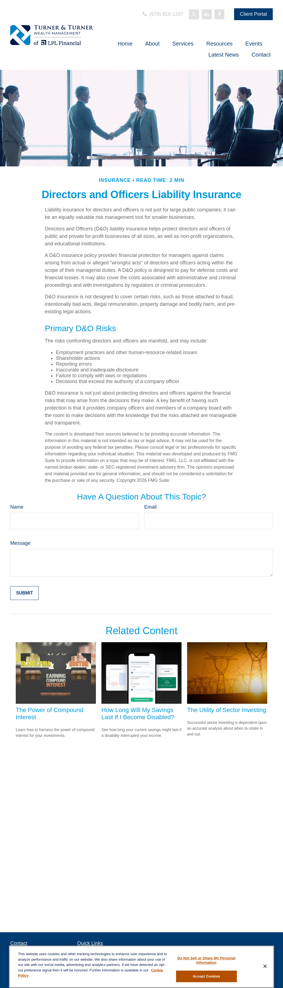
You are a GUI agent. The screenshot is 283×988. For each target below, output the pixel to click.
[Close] (265, 966)
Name (16, 507)
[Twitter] (194, 14)
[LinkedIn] (207, 14)
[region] (141, 966)
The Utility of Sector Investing (226, 710)
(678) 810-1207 (163, 14)
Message (20, 543)
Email (150, 507)
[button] (125, 43)
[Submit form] (24, 593)
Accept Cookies (206, 976)
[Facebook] (219, 14)
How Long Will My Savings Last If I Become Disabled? (137, 714)
